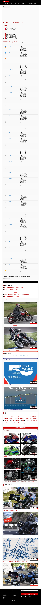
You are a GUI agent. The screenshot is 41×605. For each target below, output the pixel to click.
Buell (31, 415)
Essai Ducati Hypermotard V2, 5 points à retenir (13, 287)
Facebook (20, 355)
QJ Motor (15, 422)
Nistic (9, 235)
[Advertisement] (20, 15)
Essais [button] (19, 3)
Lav (9, 115)
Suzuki (27, 422)
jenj (9, 132)
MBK (23, 420)
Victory (18, 423)
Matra (19, 420)
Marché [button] (11, 3)
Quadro (19, 422)
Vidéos (4, 596)
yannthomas (10, 121)
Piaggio (11, 422)
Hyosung (27, 418)
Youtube (15, 355)
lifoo (9, 52)
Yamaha (26, 424)
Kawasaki (35, 418)
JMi (9, 241)
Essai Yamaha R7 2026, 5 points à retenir (12, 289)
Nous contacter (24, 600)
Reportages (7, 359)
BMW (17, 415)
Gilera (25, 416)
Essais (5, 300)
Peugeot (6, 422)
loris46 (10, 172)
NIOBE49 (10, 92)
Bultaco (34, 415)
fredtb (9, 270)
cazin (9, 264)
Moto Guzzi (30, 416)
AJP (4, 415)
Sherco (23, 422)
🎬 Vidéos (24, 3)
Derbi (8, 416)
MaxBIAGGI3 (11, 126)
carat (9, 247)
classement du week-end (8, 42)
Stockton (10, 155)
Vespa (15, 423)
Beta (14, 415)
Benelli (11, 415)
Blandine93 (10, 258)
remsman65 (10, 224)
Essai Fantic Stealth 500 (9, 292)
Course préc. (5, 6)
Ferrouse (10, 138)
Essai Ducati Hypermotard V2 (10, 296)
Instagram (25, 355)
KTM (5, 420)
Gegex (10, 75)
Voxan (22, 423)
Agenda (15, 3)
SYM (31, 422)
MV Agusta (33, 420)
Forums (29, 3)
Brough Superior (23, 415)
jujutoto (10, 46)
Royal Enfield (17, 416)
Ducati (11, 416)
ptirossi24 (10, 98)
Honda (11, 418)
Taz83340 (10, 161)
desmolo (10, 149)
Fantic (22, 416)
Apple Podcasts (14, 595)
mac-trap (10, 201)
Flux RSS (13, 600)
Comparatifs (7, 430)
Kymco (8, 420)
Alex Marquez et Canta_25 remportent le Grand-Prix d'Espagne (16, 294)
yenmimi (10, 212)
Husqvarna (21, 418)
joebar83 (10, 184)
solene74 (10, 195)
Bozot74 (10, 218)
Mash (16, 420)
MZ (37, 420)
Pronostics (34, 3)
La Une (4, 590)
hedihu (10, 63)
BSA (28, 415)
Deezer (13, 599)
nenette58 (10, 178)
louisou (10, 109)
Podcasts (4, 597)
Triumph (35, 422)
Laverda (13, 420)
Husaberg (16, 418)
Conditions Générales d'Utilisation (27, 596)
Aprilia (7, 415)
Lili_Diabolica (11, 69)
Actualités (5, 3)
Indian (30, 418)
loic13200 (10, 86)
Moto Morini (27, 420)
